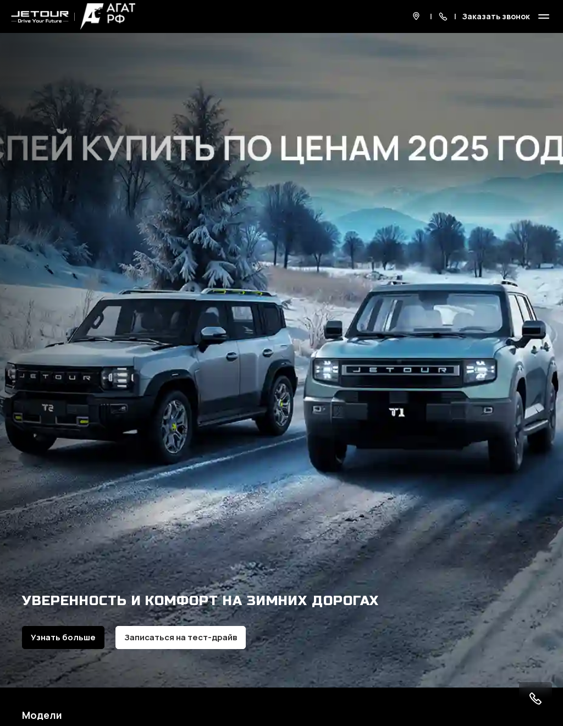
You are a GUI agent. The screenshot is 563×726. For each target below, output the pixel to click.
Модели (42, 715)
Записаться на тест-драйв (180, 637)
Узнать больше (63, 637)
